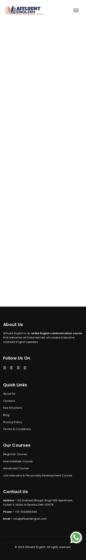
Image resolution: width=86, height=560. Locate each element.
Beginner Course (15, 454)
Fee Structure (12, 408)
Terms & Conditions (17, 429)
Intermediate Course (18, 461)
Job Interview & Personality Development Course (37, 475)
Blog (6, 415)
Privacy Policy (12, 422)
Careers (9, 401)
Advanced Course (16, 468)
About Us (9, 393)
